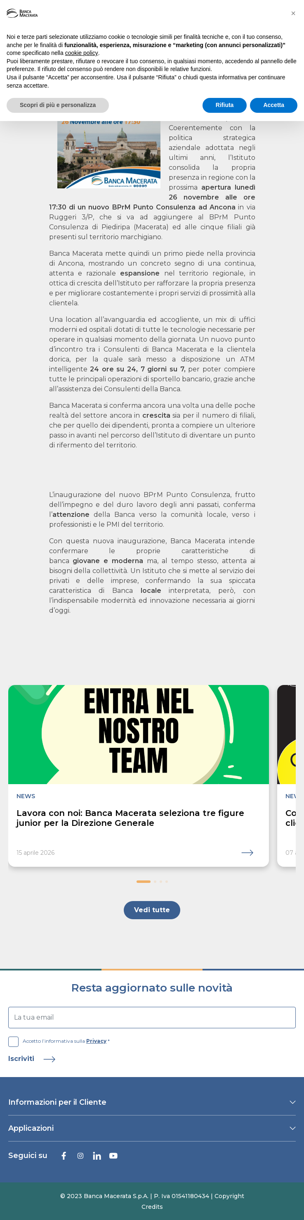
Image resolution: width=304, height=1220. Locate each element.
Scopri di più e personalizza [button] (58, 105)
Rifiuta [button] (225, 105)
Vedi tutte (152, 910)
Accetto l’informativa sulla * (59, 1041)
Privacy (96, 1041)
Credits (152, 1206)
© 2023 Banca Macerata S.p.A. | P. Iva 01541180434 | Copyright (152, 1196)
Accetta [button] (273, 105)
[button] (144, 881)
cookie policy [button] (81, 53)
